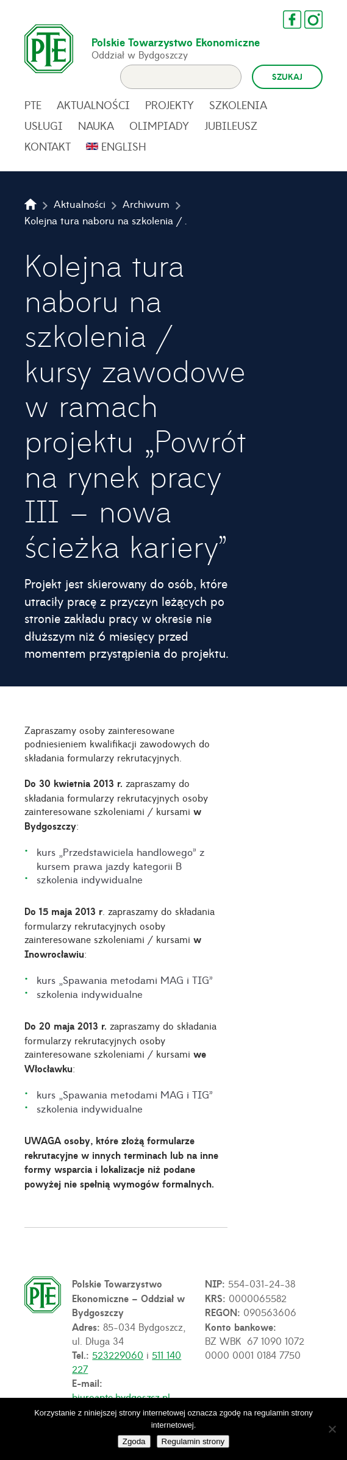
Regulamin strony (193, 1441)
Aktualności (93, 105)
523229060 (117, 1354)
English (123, 146)
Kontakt (47, 146)
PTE (32, 105)
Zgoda (134, 1441)
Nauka (96, 125)
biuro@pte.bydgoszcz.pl (121, 1396)
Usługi (43, 125)
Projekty (169, 105)
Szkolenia (238, 105)
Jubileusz (230, 125)
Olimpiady (159, 125)
